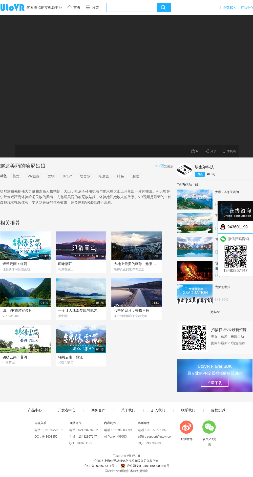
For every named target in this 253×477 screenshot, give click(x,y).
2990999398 (153, 443)
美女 (15, 176)
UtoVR (18, 8)
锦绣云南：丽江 (70, 357)
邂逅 (135, 176)
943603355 (49, 436)
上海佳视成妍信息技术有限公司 (125, 461)
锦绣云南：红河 (15, 264)
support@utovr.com (160, 436)
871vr (67, 176)
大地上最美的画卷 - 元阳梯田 (136, 264)
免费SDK (229, 7)
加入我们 (158, 410)
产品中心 (247, 7)
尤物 (51, 176)
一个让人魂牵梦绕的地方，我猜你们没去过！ (81, 310)
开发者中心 (66, 410)
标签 (3, 176)
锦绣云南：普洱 (15, 357)
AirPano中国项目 (115, 436)
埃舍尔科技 (204, 167)
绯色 (120, 176)
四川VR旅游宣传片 (17, 310)
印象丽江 (65, 264)
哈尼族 (103, 176)
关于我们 (128, 410)
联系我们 (188, 410)
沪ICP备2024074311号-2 (100, 466)
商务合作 (98, 410)
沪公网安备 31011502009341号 (145, 466)
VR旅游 (33, 176)
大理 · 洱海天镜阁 (227, 192)
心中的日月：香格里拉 (131, 310)
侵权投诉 (218, 410)
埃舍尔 (85, 176)
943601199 (84, 443)
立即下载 (215, 383)
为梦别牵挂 (222, 287)
